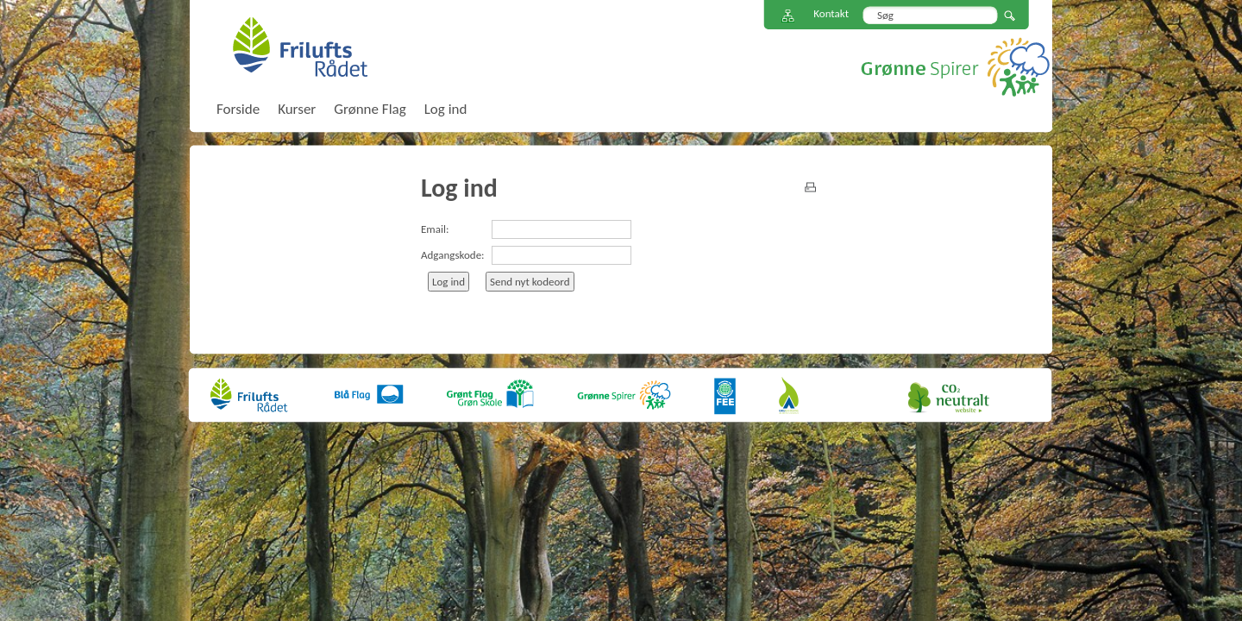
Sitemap (788, 15)
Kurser (297, 109)
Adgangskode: (453, 254)
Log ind (445, 109)
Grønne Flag (369, 109)
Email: (434, 229)
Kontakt (831, 13)
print (810, 187)
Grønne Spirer (955, 66)
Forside (238, 109)
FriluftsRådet (299, 46)
